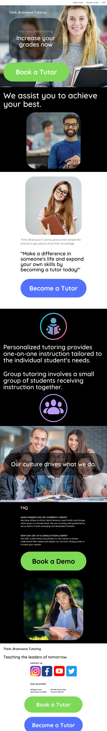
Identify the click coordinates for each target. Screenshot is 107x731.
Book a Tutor (78, 3)
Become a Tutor (93, 3)
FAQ (103, 3)
